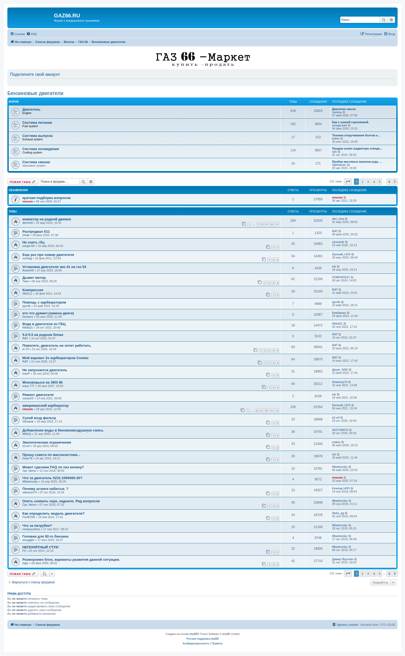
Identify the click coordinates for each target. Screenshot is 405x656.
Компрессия (32, 290)
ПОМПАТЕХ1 (341, 277)
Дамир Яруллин (342, 559)
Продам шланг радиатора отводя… (357, 148)
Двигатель (31, 109)
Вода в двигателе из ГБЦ (44, 324)
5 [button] (380, 181)
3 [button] (368, 181)
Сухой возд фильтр (39, 418)
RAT (335, 231)
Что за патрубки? (37, 526)
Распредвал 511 (36, 231)
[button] (348, 181)
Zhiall (25, 235)
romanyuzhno (31, 529)
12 (276, 410)
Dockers (27, 316)
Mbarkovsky (340, 466)
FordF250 (28, 517)
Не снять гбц (33, 242)
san (334, 151)
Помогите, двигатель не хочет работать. (57, 345)
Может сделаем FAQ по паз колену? (53, 467)
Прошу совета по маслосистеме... (51, 455)
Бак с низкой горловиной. (350, 122)
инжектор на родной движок (46, 219)
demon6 (27, 222)
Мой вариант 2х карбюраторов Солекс (55, 358)
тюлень (337, 112)
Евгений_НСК (341, 254)
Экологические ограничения (46, 442)
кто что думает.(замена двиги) (48, 313)
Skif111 (27, 293)
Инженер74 (339, 382)
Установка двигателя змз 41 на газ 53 (54, 267)
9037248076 (340, 429)
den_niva (338, 218)
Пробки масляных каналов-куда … (357, 161)
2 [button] (362, 181)
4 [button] (374, 181)
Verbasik (27, 421)
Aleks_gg (338, 513)
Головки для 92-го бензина (45, 536)
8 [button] (389, 181)
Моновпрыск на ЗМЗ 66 (42, 382)
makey (336, 442)
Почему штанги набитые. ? (45, 489)
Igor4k (26, 305)
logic (25, 563)
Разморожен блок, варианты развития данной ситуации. (71, 559)
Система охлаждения (40, 149)
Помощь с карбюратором (44, 302)
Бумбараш (339, 312)
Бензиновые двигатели (35, 93)
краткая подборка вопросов (46, 198)
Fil (24, 550)
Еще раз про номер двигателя (48, 255)
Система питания (37, 123)
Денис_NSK (340, 369)
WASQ (26, 433)
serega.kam (339, 125)
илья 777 (28, 385)
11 (276, 224)
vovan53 (27, 398)
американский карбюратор (45, 405)
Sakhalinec (339, 164)
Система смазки (36, 162)
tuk (334, 266)
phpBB (193, 634)
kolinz (335, 138)
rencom (27, 201)
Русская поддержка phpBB (202, 638)
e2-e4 (335, 417)
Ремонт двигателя (38, 395)
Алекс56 (28, 270)
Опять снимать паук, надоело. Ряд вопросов (61, 501)
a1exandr (338, 241)
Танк (25, 281)
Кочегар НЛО (341, 488)
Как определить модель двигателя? (53, 513)
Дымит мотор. (34, 278)
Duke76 (27, 458)
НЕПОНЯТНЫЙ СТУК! (40, 547)
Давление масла (343, 109)
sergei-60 (28, 245)
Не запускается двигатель (44, 370)
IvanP (26, 373)
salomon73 (29, 492)
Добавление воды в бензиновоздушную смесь (62, 430)
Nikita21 (27, 327)
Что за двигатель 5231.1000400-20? (52, 478)
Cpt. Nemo (29, 470)
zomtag (27, 258)
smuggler (28, 539)
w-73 (25, 349)
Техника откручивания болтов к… (356, 135)
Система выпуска (37, 136)
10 (271, 224)
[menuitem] (31, 34)
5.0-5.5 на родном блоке (42, 335)
